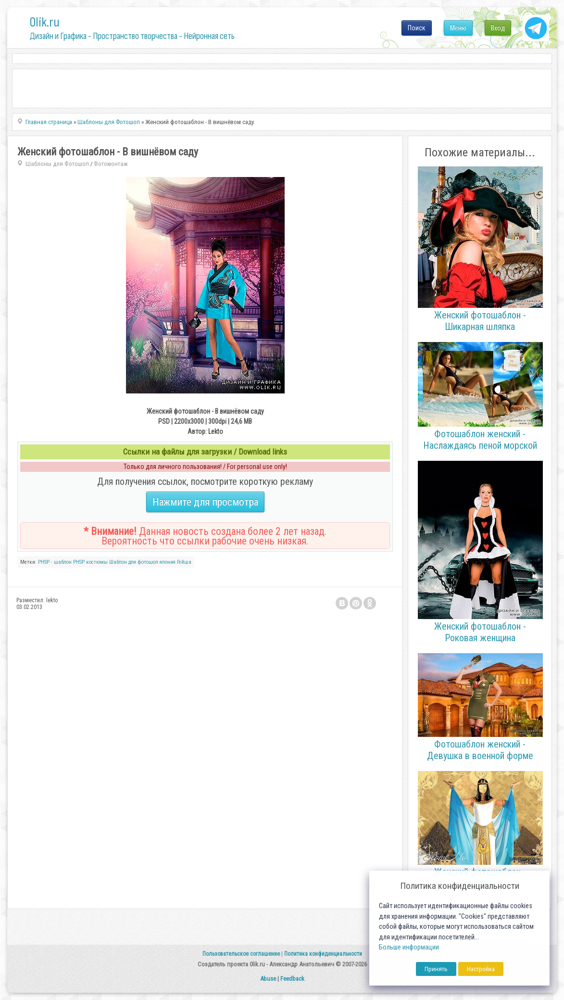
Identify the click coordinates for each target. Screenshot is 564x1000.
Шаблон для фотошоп (133, 562)
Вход (498, 28)
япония (167, 562)
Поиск (417, 28)
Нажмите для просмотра (205, 502)
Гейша (184, 562)
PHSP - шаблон (55, 562)
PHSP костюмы (90, 562)
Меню (458, 28)
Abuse (268, 978)
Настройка (481, 969)
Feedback (292, 978)
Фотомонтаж (111, 163)
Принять (436, 969)
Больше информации (409, 947)
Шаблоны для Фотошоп (57, 163)
